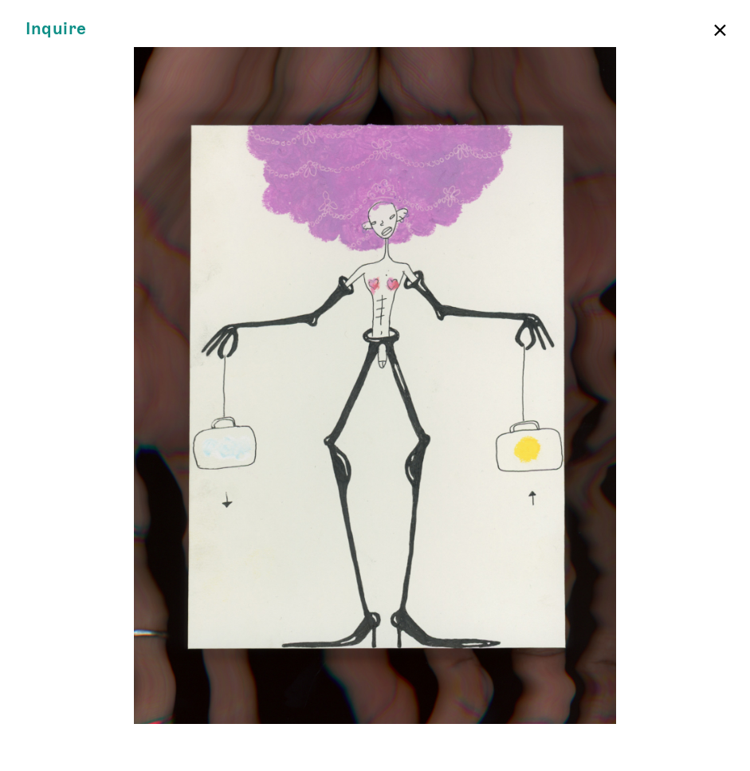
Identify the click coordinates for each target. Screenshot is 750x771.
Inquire (56, 29)
